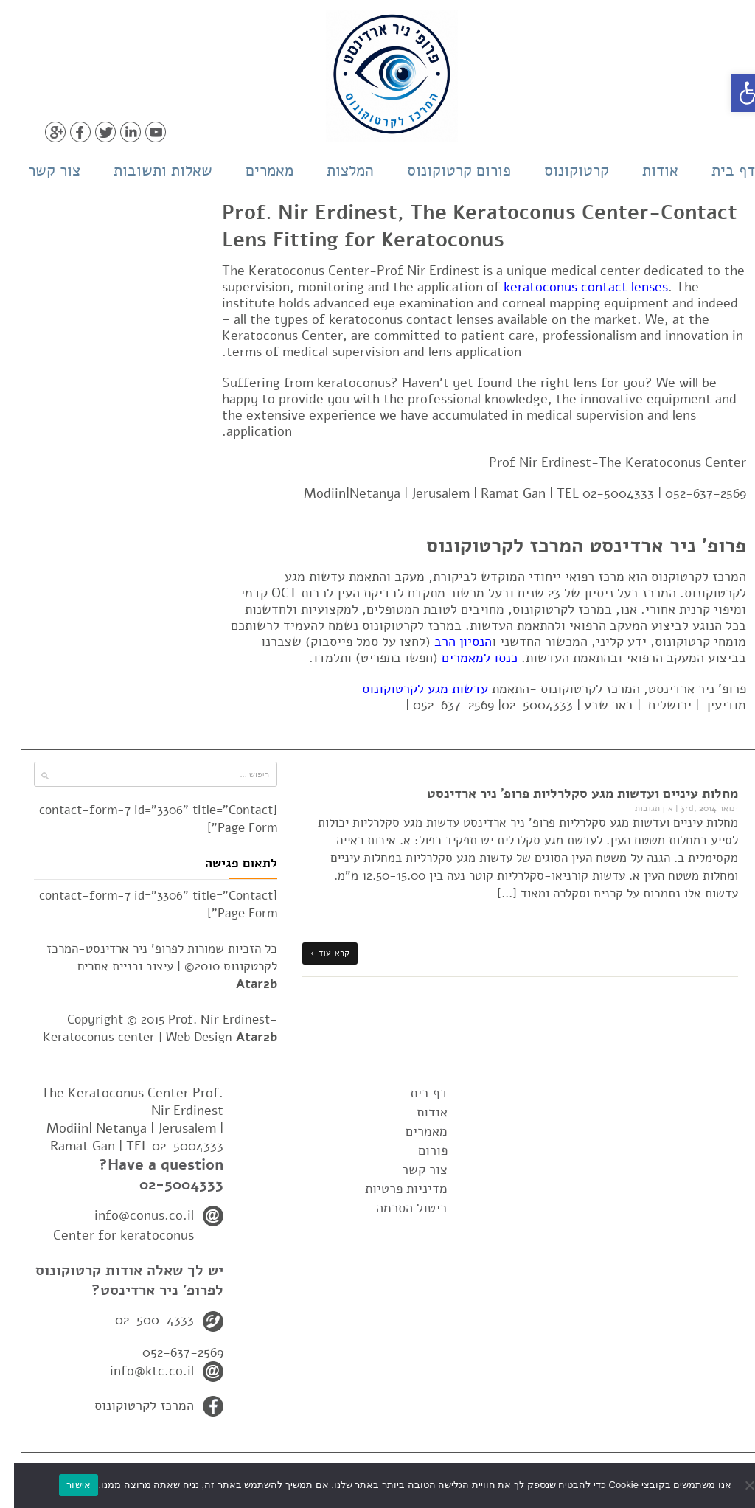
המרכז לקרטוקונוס (130, 1405)
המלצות (336, 170)
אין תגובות (640, 808)
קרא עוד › (315, 953)
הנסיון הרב (449, 641)
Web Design (207, 1037)
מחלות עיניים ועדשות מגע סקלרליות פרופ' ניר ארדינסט (568, 793)
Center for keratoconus (109, 1235)
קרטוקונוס (562, 170)
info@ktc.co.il (138, 1371)
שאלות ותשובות (149, 170)
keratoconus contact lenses (572, 287)
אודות (646, 170)
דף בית (719, 170)
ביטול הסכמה (398, 1208)
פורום (419, 1150)
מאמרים (255, 170)
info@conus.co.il (130, 1215)
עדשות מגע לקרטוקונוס (411, 689)
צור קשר (40, 170)
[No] (736, 1485)
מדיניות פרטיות (392, 1189)
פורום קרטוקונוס (445, 170)
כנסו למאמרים (466, 658)
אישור (64, 1484)
